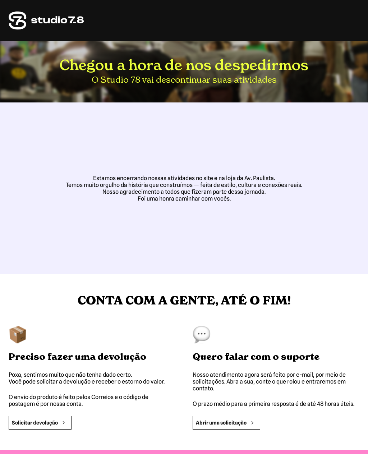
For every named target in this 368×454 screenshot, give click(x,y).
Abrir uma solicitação (226, 422)
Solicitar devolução (40, 422)
